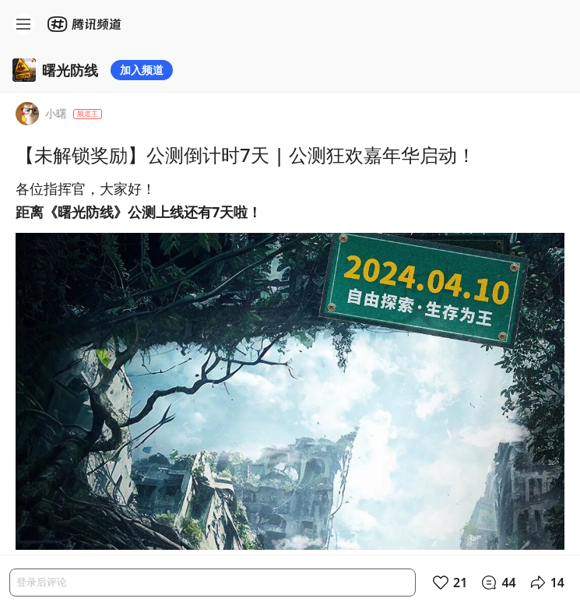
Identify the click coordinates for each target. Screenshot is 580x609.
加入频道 (141, 69)
